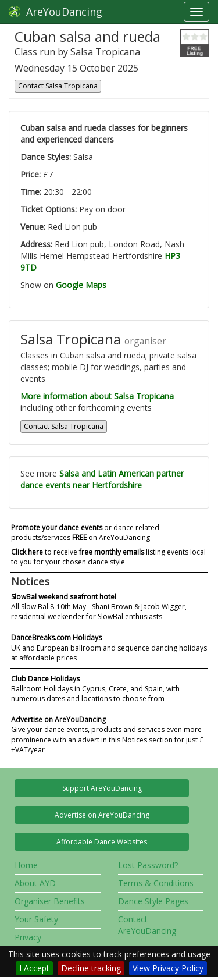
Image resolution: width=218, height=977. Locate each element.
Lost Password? (148, 865)
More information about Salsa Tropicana (97, 396)
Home (26, 865)
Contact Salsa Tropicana (58, 86)
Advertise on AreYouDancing (102, 815)
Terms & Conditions (156, 883)
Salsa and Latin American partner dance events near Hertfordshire (102, 479)
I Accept (34, 968)
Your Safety (36, 919)
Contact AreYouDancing (147, 925)
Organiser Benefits (50, 901)
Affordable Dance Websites (101, 842)
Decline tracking (91, 968)
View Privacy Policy (168, 968)
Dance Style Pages (153, 901)
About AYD (35, 883)
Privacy (28, 937)
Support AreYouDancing (102, 788)
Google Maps (81, 284)
